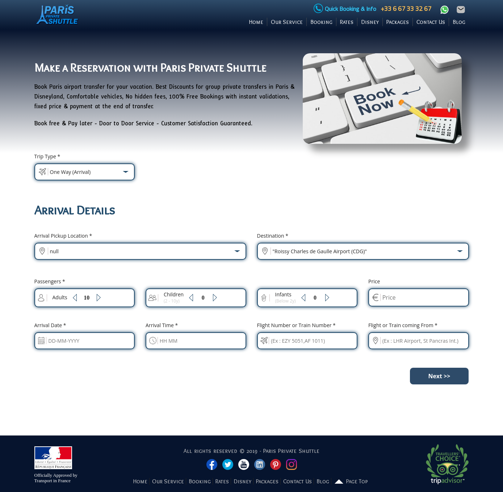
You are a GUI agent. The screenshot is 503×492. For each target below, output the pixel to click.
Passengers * (49, 281)
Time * (162, 325)
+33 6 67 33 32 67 (404, 8)
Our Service (287, 21)
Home (256, 21)
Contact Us (430, 21)
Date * (50, 325)
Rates (346, 21)
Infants (285, 297)
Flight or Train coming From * (402, 325)
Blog (459, 21)
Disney (370, 21)
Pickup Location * (63, 235)
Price (374, 281)
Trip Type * (47, 156)
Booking (321, 21)
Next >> (439, 376)
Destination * (272, 235)
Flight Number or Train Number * (296, 325)
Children (174, 297)
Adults (60, 297)
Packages (397, 21)
